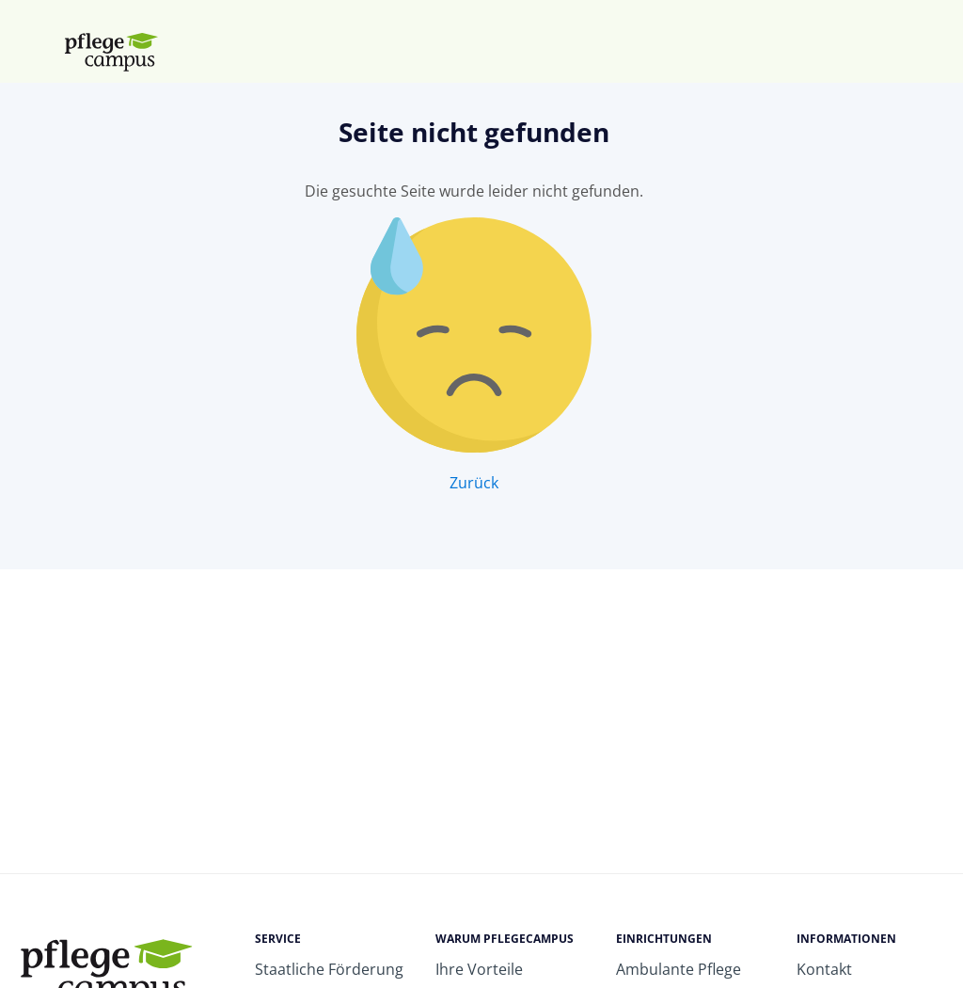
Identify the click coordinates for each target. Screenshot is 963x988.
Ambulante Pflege (678, 969)
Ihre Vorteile (479, 969)
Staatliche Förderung (329, 969)
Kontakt (824, 969)
